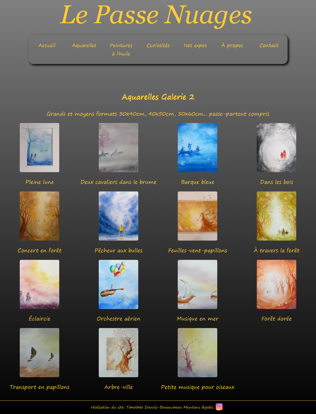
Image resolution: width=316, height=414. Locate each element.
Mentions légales (198, 407)
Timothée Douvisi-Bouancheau (154, 407)
